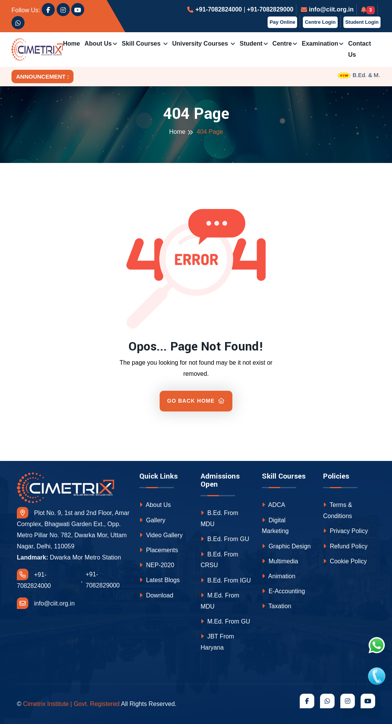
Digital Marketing (275, 526)
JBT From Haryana (217, 642)
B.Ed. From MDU (219, 518)
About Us (98, 43)
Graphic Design (286, 546)
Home (71, 43)
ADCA (273, 505)
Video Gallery (161, 535)
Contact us (359, 49)
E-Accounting (283, 591)
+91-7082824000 (218, 9)
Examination (320, 43)
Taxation (276, 606)
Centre (282, 43)
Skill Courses (142, 43)
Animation (279, 576)
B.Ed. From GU (225, 539)
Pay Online (282, 22)
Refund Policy (345, 546)
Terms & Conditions (337, 510)
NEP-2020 (156, 565)
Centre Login (320, 22)
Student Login (362, 22)
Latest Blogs (159, 580)
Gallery (152, 520)
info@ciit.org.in (331, 9)
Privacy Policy (345, 531)
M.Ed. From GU (225, 621)
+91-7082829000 (270, 9)
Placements (158, 550)
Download (156, 595)
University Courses (201, 43)
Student (251, 43)
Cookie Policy (345, 561)
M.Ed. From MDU (220, 601)
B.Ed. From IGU (226, 580)
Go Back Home (196, 401)
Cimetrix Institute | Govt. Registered (71, 704)
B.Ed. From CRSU (219, 560)
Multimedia (280, 561)
